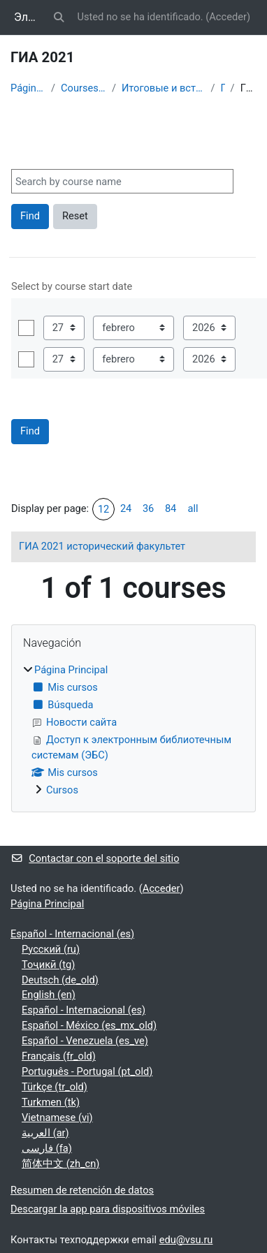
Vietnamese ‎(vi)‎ (57, 1117)
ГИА (223, 88)
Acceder (228, 16)
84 (170, 508)
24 (125, 508)
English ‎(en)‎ (48, 994)
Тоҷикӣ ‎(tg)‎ (48, 964)
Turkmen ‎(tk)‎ (51, 1102)
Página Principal (27, 88)
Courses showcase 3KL (83, 88)
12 (103, 509)
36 (148, 508)
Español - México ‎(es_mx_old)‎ (89, 1025)
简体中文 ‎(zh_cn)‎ (60, 1163)
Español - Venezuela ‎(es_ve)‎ (85, 1040)
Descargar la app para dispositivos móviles (107, 1209)
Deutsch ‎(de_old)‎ (60, 980)
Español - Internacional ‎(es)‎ (72, 934)
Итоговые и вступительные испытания (163, 88)
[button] (58, 17)
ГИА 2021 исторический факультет (102, 546)
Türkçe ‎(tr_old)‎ (54, 1086)
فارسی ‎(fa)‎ (47, 1148)
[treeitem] (133, 730)
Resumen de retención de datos (82, 1190)
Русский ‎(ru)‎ (51, 949)
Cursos (62, 790)
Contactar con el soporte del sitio (94, 858)
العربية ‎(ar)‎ (45, 1133)
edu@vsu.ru (186, 1239)
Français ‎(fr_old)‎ (59, 1056)
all (193, 508)
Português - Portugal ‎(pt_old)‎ (87, 1071)
